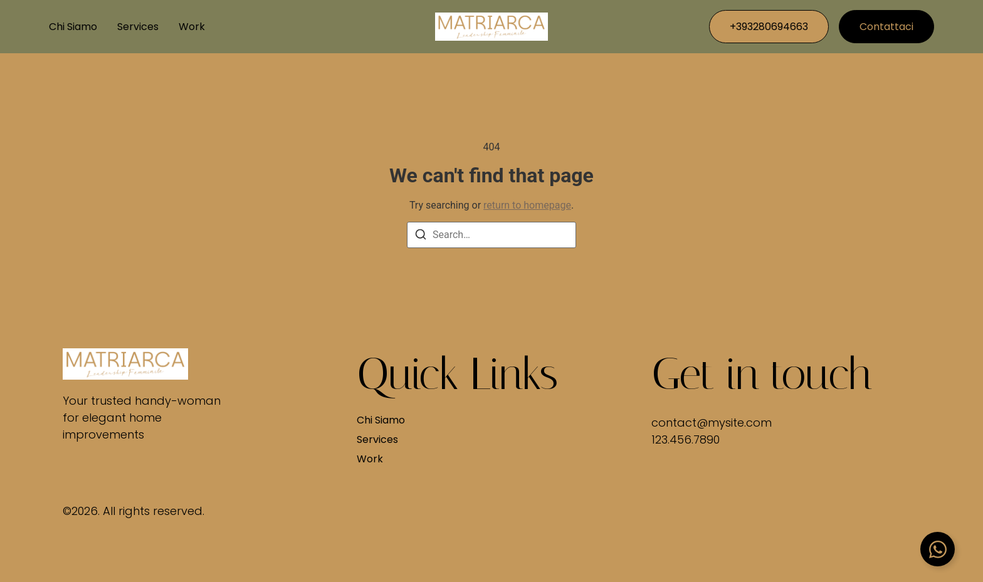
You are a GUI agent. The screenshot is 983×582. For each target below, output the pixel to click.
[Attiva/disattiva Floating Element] (937, 549)
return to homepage (527, 205)
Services (138, 27)
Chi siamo (73, 27)
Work (192, 27)
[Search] (420, 236)
